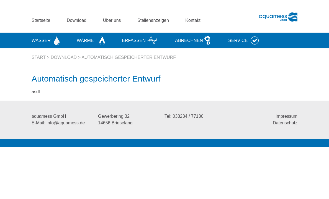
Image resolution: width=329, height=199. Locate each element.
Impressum (286, 116)
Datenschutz (285, 123)
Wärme (85, 40)
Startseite (41, 20)
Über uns (112, 20)
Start (39, 57)
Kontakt (192, 20)
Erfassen (133, 40)
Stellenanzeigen (153, 20)
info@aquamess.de (66, 123)
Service (238, 40)
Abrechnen (189, 40)
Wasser (41, 40)
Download (76, 20)
